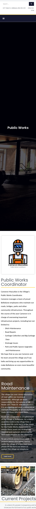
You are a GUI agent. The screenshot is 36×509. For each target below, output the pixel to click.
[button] (3, 18)
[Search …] (15, 4)
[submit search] (31, 4)
